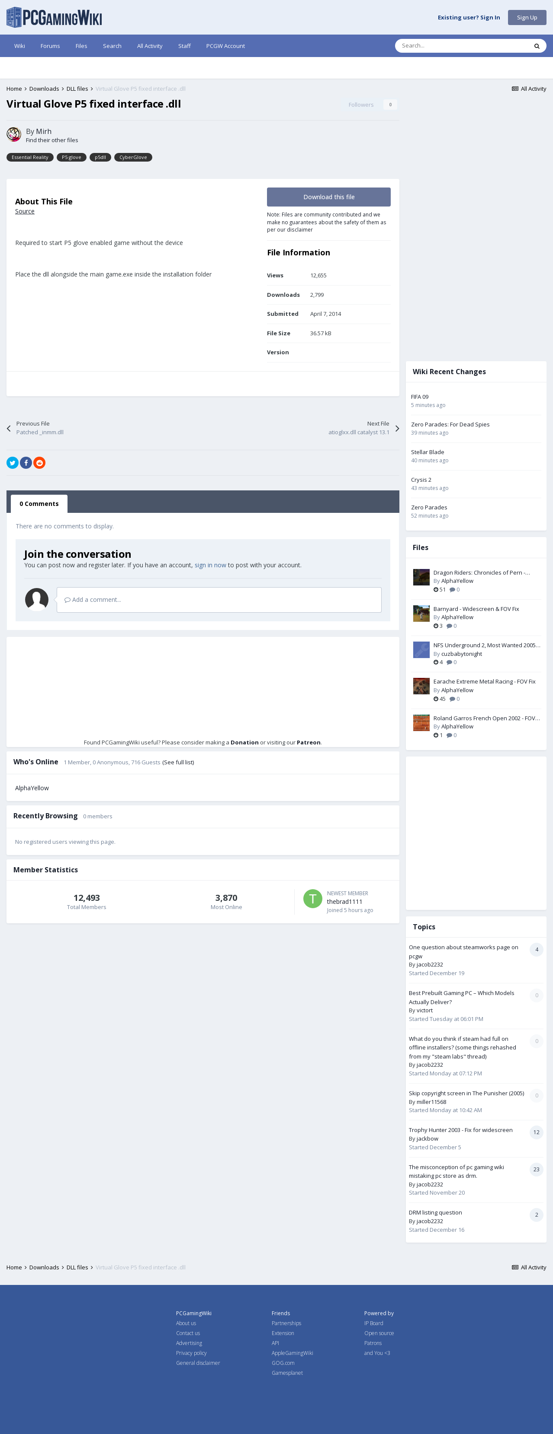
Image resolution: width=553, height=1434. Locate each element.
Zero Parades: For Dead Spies (450, 424)
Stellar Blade (427, 452)
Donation (245, 742)
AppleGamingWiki (292, 1353)
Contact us (188, 1333)
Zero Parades (429, 507)
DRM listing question (435, 1212)
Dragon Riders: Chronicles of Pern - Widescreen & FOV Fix (479, 573)
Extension (283, 1333)
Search (112, 46)
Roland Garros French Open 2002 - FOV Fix (484, 718)
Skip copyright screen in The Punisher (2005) (466, 1093)
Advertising (189, 1343)
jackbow (427, 1138)
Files (81, 46)
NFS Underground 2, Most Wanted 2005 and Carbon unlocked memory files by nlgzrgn (485, 645)
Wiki (19, 46)
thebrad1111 (345, 901)
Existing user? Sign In (469, 18)
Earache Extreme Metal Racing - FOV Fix (485, 681)
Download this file (329, 197)
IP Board (373, 1323)
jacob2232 (430, 964)
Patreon (309, 742)
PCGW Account (225, 46)
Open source (379, 1333)
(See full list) (178, 762)
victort (425, 1010)
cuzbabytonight (461, 654)
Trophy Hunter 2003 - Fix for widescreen (461, 1130)
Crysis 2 (421, 479)
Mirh (43, 131)
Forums (50, 46)
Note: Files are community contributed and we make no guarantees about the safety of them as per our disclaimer (326, 222)
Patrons (373, 1343)
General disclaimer (198, 1363)
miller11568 (431, 1102)
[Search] (443, 46)
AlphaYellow (32, 788)
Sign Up (527, 17)
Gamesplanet (287, 1373)
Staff (184, 46)
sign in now (210, 565)
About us (186, 1323)
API (275, 1343)
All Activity (150, 46)
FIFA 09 (419, 397)
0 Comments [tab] (39, 503)
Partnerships (286, 1323)
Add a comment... (92, 599)
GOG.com (283, 1363)
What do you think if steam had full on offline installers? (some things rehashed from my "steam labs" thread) (462, 1047)
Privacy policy (191, 1353)
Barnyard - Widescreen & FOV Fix (476, 609)
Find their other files (52, 140)
